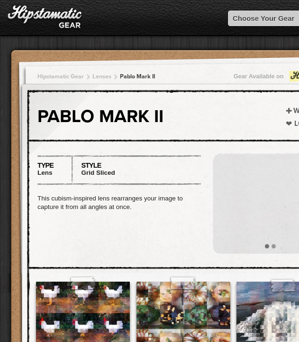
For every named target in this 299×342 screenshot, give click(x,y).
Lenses (101, 76)
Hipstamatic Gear (60, 76)
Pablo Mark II (137, 76)
